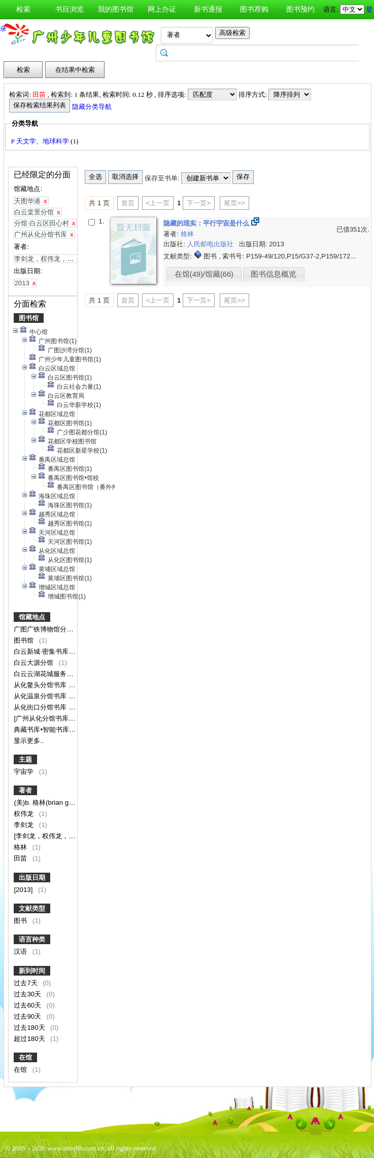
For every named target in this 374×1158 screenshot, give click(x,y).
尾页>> (234, 203)
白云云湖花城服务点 (44, 674)
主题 (25, 759)
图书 (21, 920)
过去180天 (30, 1027)
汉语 (21, 951)
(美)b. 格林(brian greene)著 (55, 802)
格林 (21, 847)
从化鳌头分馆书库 (41, 685)
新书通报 (208, 9)
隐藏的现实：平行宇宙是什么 (207, 223)
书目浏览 (69, 9)
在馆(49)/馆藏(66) (204, 274)
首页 (127, 203)
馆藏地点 (32, 617)
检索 (23, 9)
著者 (25, 790)
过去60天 (28, 1005)
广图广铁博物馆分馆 (44, 629)
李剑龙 (25, 825)
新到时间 (32, 971)
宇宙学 (25, 771)
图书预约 (300, 9)
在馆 (25, 1057)
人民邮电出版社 (211, 244)
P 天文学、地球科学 (41, 141)
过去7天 (26, 983)
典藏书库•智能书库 (42, 729)
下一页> (199, 203)
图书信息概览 (273, 274)
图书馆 (29, 318)
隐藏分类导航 (92, 106)
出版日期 (32, 877)
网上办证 (162, 9)
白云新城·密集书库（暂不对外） (62, 651)
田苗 (21, 858)
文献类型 (32, 908)
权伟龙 (25, 813)
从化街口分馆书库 (41, 707)
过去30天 (28, 994)
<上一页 (158, 203)
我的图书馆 (115, 9)
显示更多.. (29, 740)
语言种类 (32, 939)
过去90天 (28, 1016)
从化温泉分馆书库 (41, 696)
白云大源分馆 (34, 662)
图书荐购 (254, 9)
